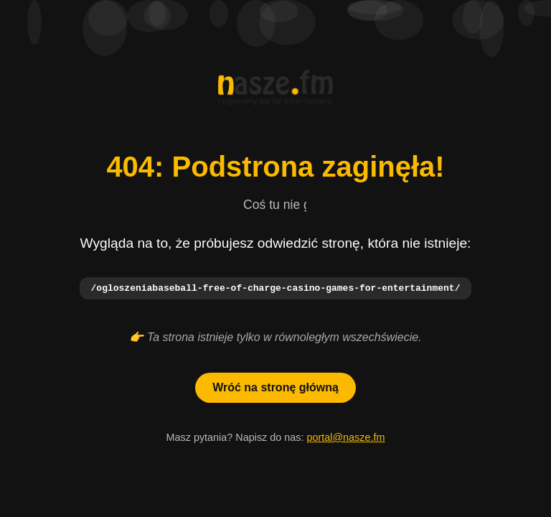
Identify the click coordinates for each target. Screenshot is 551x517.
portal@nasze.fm (345, 438)
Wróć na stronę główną (275, 388)
